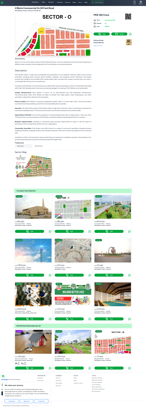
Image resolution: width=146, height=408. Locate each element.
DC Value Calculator (97, 382)
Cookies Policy (25, 405)
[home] (2, 2)
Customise (11, 401)
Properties (40, 378)
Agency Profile (98, 45)
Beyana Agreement (97, 387)
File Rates (60, 2)
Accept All (41, 401)
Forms (80, 2)
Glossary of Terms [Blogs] (78, 383)
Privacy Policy (6, 405)
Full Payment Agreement (98, 389)
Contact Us (58, 380)
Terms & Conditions (16, 405)
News (75, 380)
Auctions (67, 2)
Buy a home (41, 380)
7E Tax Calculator (96, 384)
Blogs (74, 2)
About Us (58, 378)
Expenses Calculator (97, 378)
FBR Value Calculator (97, 380)
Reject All (26, 401)
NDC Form (58, 385)
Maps (86, 2)
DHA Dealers (59, 383)
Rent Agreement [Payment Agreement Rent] (96, 391)
